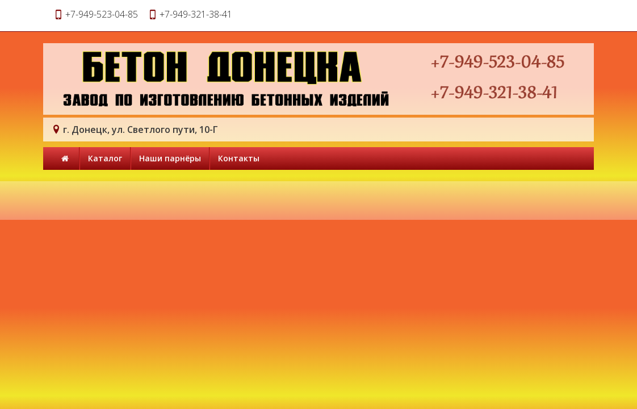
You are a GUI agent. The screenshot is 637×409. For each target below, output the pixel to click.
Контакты (238, 158)
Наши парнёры (170, 158)
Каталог (105, 158)
